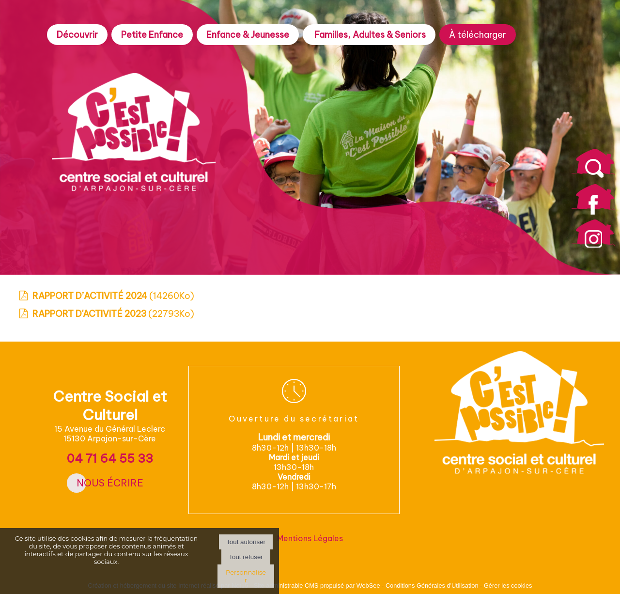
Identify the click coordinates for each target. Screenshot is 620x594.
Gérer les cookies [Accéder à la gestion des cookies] (508, 585)
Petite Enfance (152, 34)
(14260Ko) (113, 295)
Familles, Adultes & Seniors (369, 34)
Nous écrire (110, 483)
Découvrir (77, 34)
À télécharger (477, 34)
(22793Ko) (113, 313)
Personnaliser (246, 576)
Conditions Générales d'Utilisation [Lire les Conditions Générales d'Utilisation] (432, 585)
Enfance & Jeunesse (247, 34)
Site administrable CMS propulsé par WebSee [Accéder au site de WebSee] (317, 585)
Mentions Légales (310, 538)
